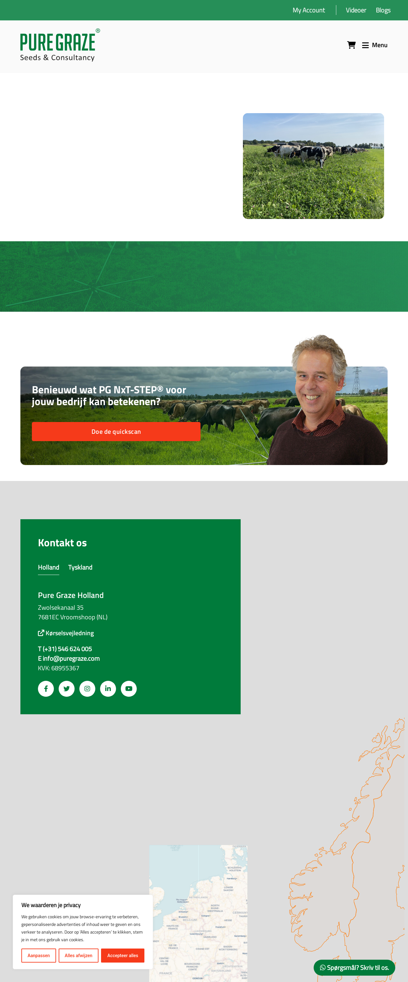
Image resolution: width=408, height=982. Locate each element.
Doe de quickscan (116, 431)
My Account (309, 10)
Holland (48, 567)
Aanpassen (38, 955)
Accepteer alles (122, 955)
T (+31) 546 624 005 (65, 649)
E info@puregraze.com (69, 658)
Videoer (356, 10)
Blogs (383, 10)
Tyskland (80, 567)
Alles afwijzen (78, 955)
